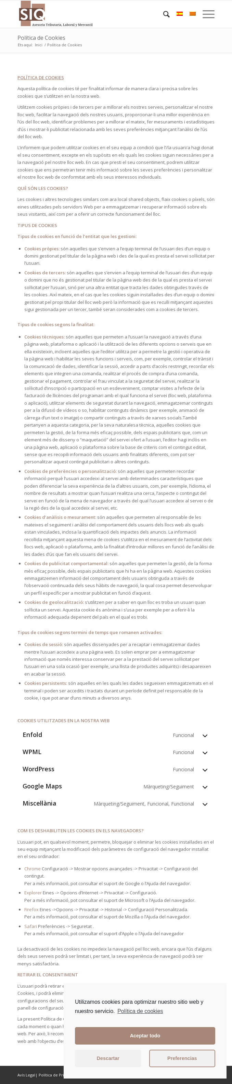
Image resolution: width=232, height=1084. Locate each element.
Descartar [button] (108, 1058)
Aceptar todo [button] (145, 1035)
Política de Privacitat (57, 1074)
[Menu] (205, 14)
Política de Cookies (41, 37)
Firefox (31, 909)
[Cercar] (163, 14)
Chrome (32, 869)
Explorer (33, 893)
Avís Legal (26, 1074)
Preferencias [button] (182, 1058)
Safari (30, 926)
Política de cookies (140, 1011)
